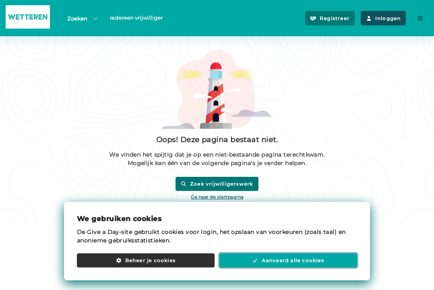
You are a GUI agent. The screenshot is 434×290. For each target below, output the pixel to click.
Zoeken (83, 18)
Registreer (329, 18)
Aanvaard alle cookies (288, 260)
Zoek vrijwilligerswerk (217, 184)
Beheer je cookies (146, 260)
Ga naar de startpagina (217, 197)
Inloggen (383, 18)
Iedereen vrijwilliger (136, 17)
